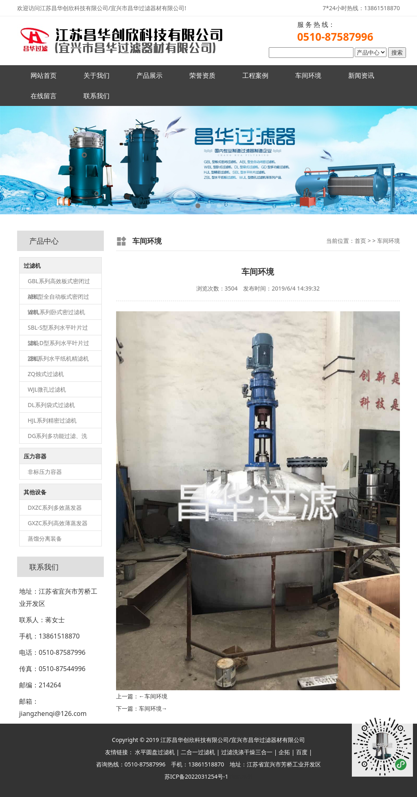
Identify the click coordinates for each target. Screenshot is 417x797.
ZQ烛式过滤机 (46, 374)
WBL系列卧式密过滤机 (56, 312)
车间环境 (308, 75)
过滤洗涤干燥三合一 (246, 752)
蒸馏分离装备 (45, 538)
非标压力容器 (45, 472)
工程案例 (255, 75)
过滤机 (32, 265)
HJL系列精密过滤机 (52, 420)
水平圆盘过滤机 (155, 752)
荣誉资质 (202, 75)
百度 (301, 752)
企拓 (284, 752)
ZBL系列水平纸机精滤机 (58, 358)
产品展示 (149, 75)
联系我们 (96, 95)
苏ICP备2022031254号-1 (196, 776)
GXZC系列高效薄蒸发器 (58, 523)
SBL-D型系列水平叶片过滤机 (58, 345)
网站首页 (44, 75)
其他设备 (35, 492)
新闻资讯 (361, 75)
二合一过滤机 (198, 752)
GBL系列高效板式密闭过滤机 (59, 283)
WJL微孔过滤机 (47, 389)
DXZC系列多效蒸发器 (55, 507)
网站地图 (241, 776)
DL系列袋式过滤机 (51, 405)
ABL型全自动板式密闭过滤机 (58, 298)
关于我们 (96, 75)
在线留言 (44, 95)
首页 (360, 240)
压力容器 (35, 456)
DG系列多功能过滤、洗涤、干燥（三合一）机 (57, 438)
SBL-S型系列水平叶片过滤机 (58, 329)
